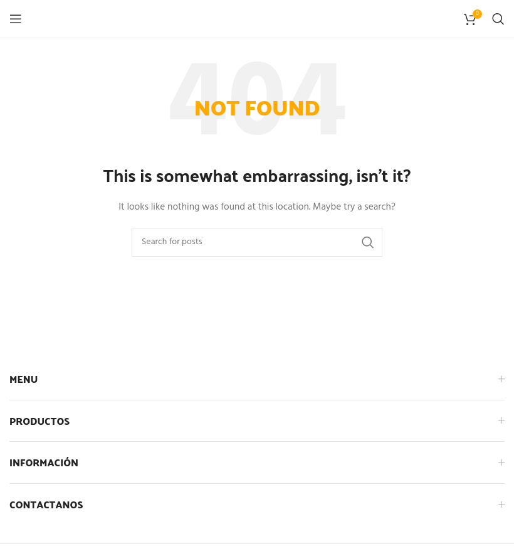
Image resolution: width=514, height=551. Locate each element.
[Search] (498, 18)
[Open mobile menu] (15, 18)
